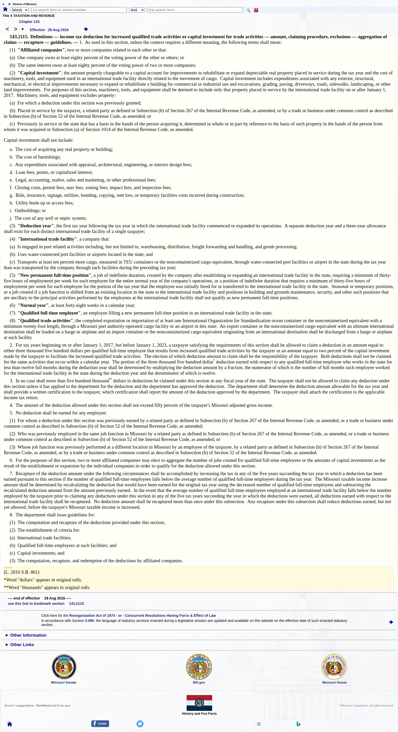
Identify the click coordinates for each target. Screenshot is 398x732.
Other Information (28, 635)
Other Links (22, 644)
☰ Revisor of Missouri (21, 4)
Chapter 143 (29, 22)
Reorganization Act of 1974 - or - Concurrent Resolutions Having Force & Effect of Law (142, 615)
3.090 (89, 621)
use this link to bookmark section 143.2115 (46, 604)
